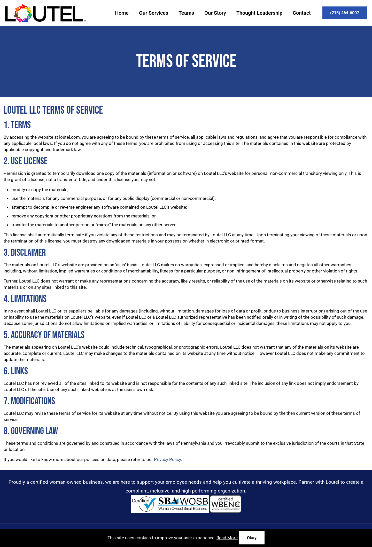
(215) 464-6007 (344, 12)
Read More (227, 537)
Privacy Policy (167, 459)
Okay (252, 537)
